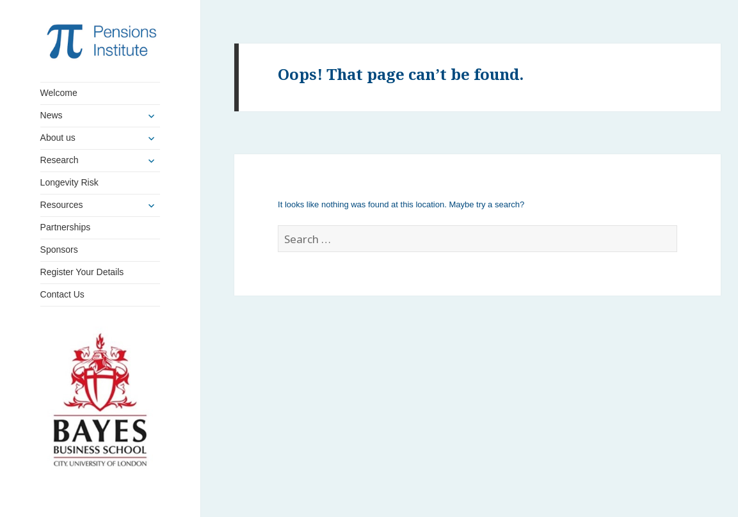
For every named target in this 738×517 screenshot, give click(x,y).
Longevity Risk (69, 182)
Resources (61, 205)
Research (59, 160)
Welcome (58, 93)
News (51, 115)
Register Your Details (82, 272)
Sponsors (59, 249)
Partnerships (65, 227)
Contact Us (62, 294)
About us (58, 137)
